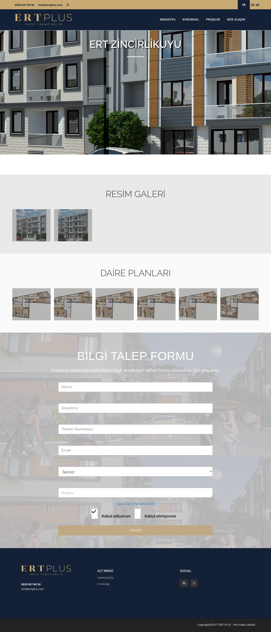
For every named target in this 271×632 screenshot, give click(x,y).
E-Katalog (103, 584)
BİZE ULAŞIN (236, 19)
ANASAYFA (167, 19)
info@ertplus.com (50, 5)
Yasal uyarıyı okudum (135, 503)
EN (253, 5)
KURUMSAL (191, 19)
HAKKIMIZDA (105, 578)
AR (257, 5)
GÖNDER (135, 530)
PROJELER (213, 19)
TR (243, 5)
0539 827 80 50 (24, 5)
